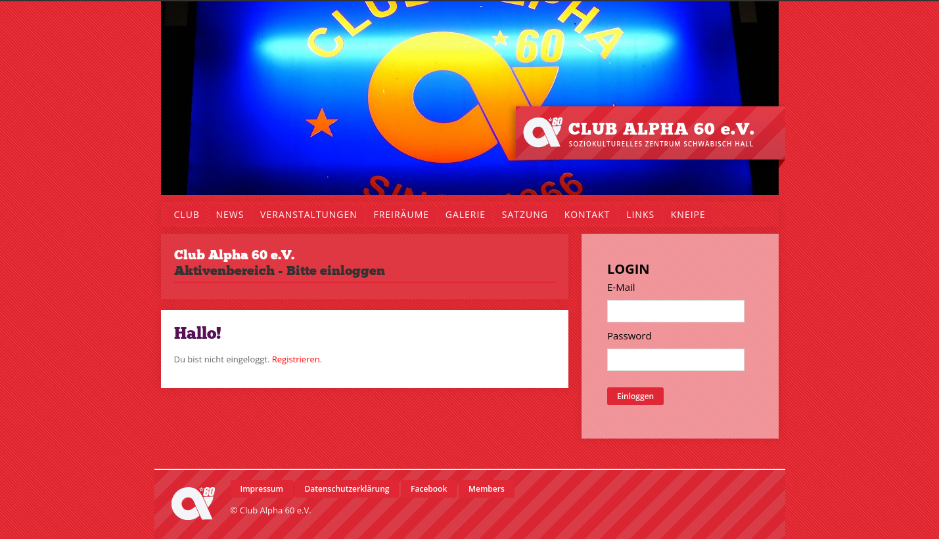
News (230, 214)
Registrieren (296, 359)
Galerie (466, 214)
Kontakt (587, 214)
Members (487, 488)
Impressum (261, 488)
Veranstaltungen (308, 214)
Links (640, 214)
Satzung (525, 214)
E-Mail (621, 286)
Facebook (429, 488)
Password (629, 335)
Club (187, 214)
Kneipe (688, 214)
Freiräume (401, 214)
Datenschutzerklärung (347, 488)
